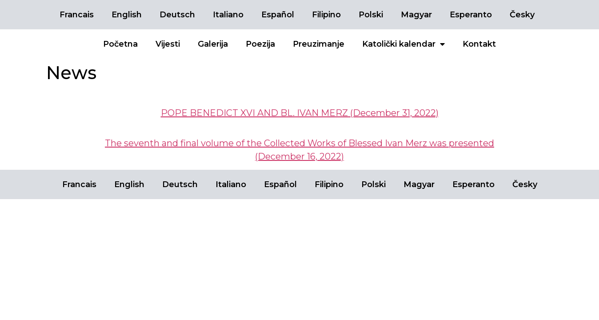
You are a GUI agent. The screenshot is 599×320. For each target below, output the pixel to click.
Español (277, 15)
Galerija (213, 44)
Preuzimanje (318, 44)
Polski (371, 15)
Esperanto (471, 15)
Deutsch (177, 15)
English (127, 15)
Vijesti (168, 44)
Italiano (228, 15)
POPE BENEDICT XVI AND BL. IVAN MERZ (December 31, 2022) (300, 113)
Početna (120, 44)
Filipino (326, 15)
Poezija (260, 44)
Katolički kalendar (403, 44)
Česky (522, 15)
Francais (77, 15)
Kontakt (479, 44)
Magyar (416, 15)
